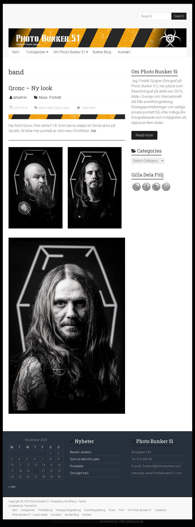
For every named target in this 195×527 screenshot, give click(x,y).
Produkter (77, 466)
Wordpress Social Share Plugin (76, 521)
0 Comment (85, 107)
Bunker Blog (102, 52)
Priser (112, 510)
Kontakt (124, 52)
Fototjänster (36, 52)
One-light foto (79, 473)
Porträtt (55, 97)
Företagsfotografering (68, 510)
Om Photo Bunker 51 (69, 52)
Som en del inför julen (84, 459)
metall (49, 107)
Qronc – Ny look (30, 88)
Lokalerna (160, 510)
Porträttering (45, 510)
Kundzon (56, 514)
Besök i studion (80, 452)
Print (121, 510)
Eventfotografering (94, 510)
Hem (15, 52)
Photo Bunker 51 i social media (29, 514)
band (42, 107)
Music (43, 97)
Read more (144, 135)
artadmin (20, 97)
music (58, 107)
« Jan (12, 486)
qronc (66, 107)
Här (93, 131)
